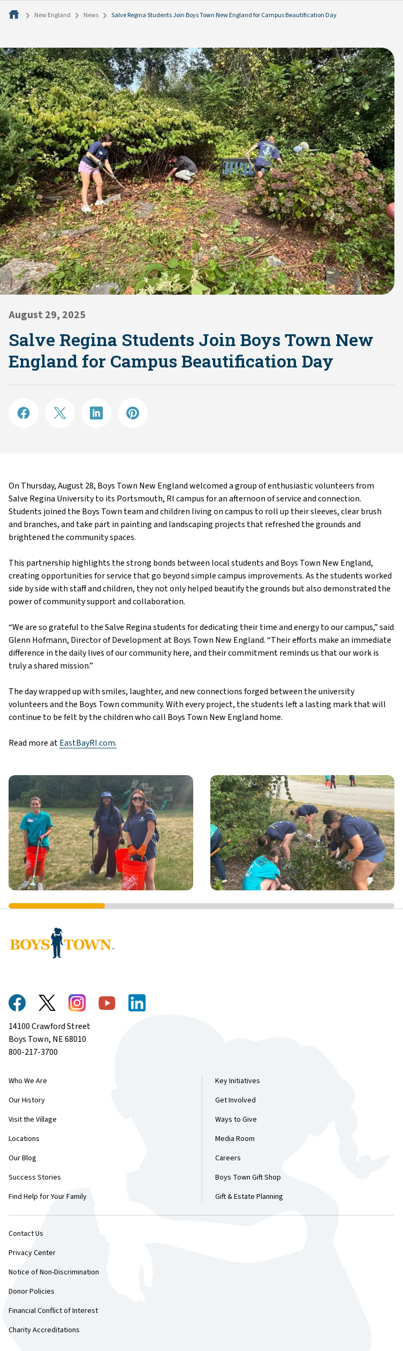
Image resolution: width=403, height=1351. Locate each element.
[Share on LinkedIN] (96, 413)
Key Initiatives (237, 1081)
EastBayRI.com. (88, 743)
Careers (228, 1158)
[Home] (15, 15)
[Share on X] (60, 413)
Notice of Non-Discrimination (54, 1272)
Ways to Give (236, 1119)
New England (52, 15)
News (90, 15)
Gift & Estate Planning (249, 1196)
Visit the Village (33, 1119)
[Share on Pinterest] (133, 413)
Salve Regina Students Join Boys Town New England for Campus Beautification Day (224, 15)
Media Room (235, 1139)
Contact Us (26, 1233)
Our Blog (22, 1158)
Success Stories (35, 1177)
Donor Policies (32, 1291)
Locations (24, 1139)
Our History (27, 1100)
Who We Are (28, 1081)
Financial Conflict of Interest (53, 1310)
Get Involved (235, 1100)
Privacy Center (32, 1253)
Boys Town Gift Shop (248, 1177)
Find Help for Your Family (48, 1196)
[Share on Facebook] (24, 413)
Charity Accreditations (44, 1330)
